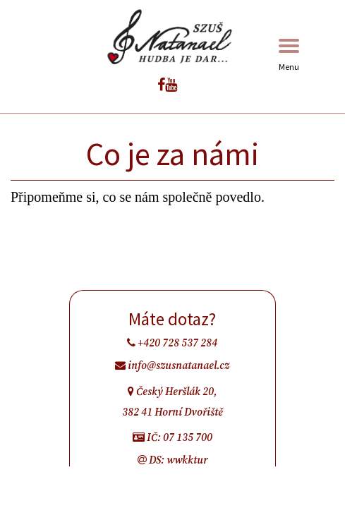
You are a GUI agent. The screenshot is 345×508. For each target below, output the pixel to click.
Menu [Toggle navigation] (289, 55)
